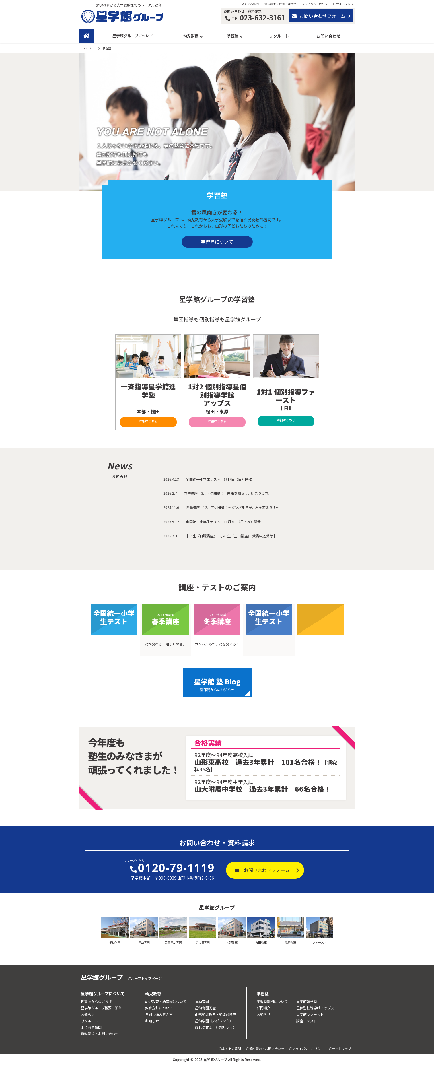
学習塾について (217, 241)
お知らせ (88, 1014)
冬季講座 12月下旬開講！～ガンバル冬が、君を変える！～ (231, 509)
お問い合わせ (328, 36)
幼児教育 (190, 36)
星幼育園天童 (207, 1007)
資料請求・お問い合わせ (280, 4)
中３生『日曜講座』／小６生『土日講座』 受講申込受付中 (229, 539)
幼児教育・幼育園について (167, 1001)
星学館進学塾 (309, 1001)
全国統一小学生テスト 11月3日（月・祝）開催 (220, 524)
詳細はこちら (148, 422)
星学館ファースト (313, 1014)
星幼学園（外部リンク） (216, 1020)
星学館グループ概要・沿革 (101, 1007)
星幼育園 (204, 1001)
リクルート (279, 36)
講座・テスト (309, 1020)
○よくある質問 (229, 1048)
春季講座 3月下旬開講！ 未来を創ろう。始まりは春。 (227, 494)
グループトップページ (147, 978)
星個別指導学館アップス (318, 1007)
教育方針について (160, 1007)
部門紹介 (266, 1007)
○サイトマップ (340, 1048)
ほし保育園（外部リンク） (217, 1027)
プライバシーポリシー (316, 4)
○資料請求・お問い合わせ (264, 1048)
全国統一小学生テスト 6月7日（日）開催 (215, 479)
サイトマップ (344, 4)
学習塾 (231, 36)
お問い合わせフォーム (318, 15)
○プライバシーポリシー (306, 1048)
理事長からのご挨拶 (96, 1001)
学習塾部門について (274, 1001)
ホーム (88, 48)
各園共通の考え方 (160, 1014)
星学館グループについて (133, 36)
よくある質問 (250, 4)
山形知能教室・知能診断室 (217, 1014)
